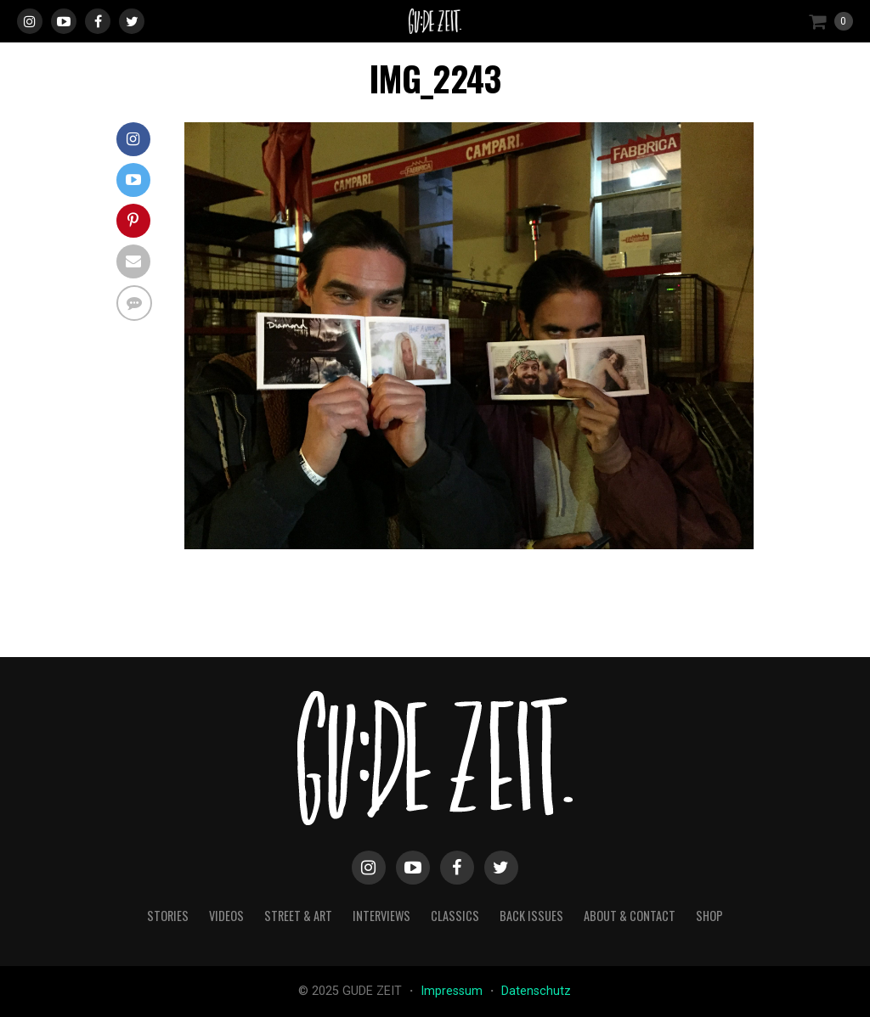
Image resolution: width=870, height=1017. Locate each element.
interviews (381, 915)
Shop (709, 915)
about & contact (629, 915)
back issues (531, 915)
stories (168, 915)
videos (226, 915)
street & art (298, 915)
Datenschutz (536, 991)
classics (455, 915)
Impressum (453, 991)
